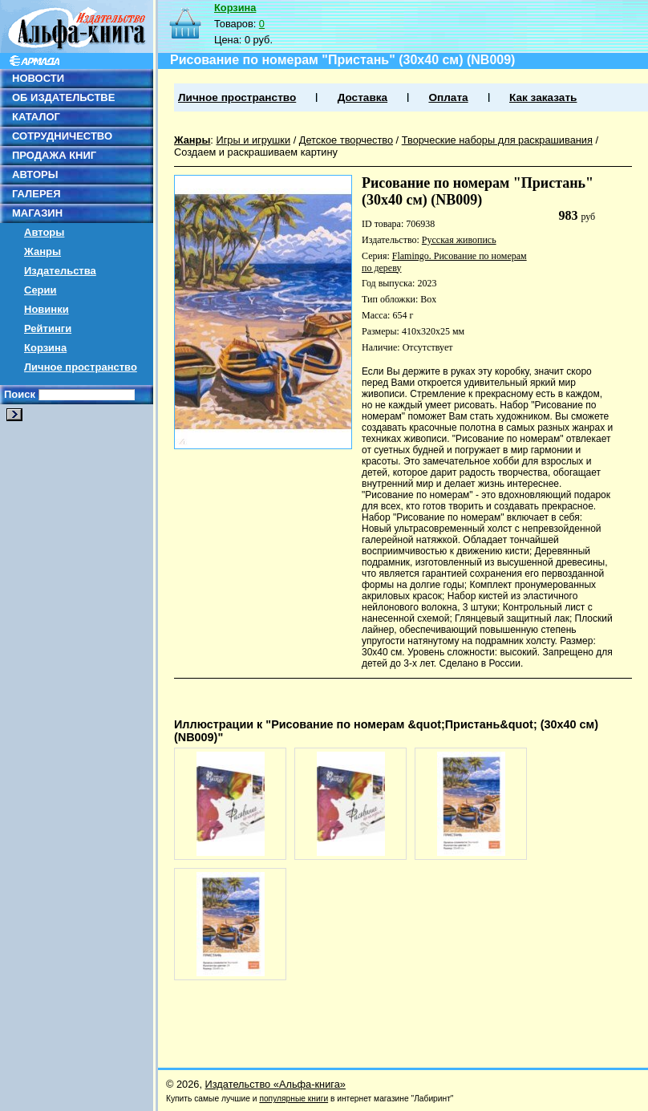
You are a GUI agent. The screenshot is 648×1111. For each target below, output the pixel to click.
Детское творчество (346, 140)
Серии (40, 290)
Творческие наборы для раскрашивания (497, 140)
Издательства (60, 271)
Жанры (42, 251)
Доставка (362, 97)
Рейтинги (47, 328)
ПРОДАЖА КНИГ (54, 155)
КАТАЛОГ (36, 117)
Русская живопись (459, 239)
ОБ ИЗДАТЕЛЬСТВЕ (63, 97)
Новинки (46, 309)
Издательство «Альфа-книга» (275, 1084)
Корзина (45, 348)
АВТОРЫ (35, 174)
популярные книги (293, 1098)
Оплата (448, 97)
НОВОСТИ (38, 78)
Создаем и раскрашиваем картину (256, 152)
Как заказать (543, 97)
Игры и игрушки (253, 140)
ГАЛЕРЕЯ (36, 194)
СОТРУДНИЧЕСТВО (62, 136)
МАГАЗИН (37, 213)
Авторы (44, 232)
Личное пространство (80, 367)
